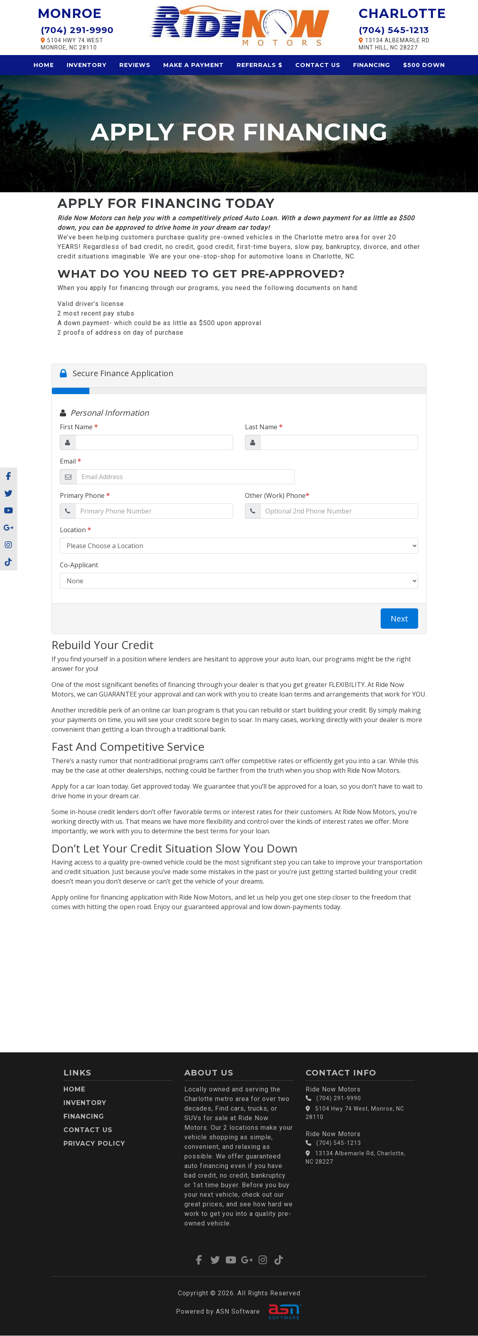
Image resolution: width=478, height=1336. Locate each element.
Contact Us (317, 65)
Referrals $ (259, 65)
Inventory (87, 65)
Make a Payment (193, 65)
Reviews (134, 65)
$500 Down (424, 65)
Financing (371, 65)
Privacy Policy (94, 1143)
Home (44, 65)
